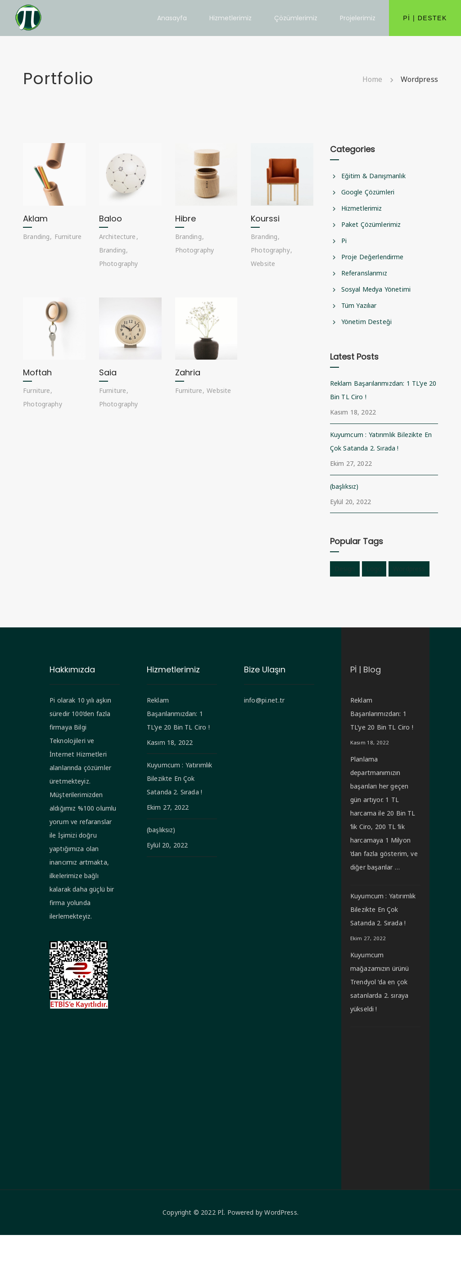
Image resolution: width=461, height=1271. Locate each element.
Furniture (67, 236)
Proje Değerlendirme (372, 256)
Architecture (117, 236)
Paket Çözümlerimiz (371, 224)
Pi (344, 240)
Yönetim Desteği (366, 321)
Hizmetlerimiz (361, 208)
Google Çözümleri (367, 192)
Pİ (220, 1248)
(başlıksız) (344, 486)
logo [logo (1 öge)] (374, 568)
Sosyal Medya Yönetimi (376, 289)
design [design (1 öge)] (344, 568)
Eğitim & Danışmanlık (373, 175)
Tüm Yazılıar (359, 305)
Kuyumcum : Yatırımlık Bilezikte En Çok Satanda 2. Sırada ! (381, 441)
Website (263, 263)
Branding (36, 236)
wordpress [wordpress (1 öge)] (409, 568)
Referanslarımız (364, 273)
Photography (118, 263)
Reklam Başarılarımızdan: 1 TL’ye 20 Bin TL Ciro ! (383, 390)
